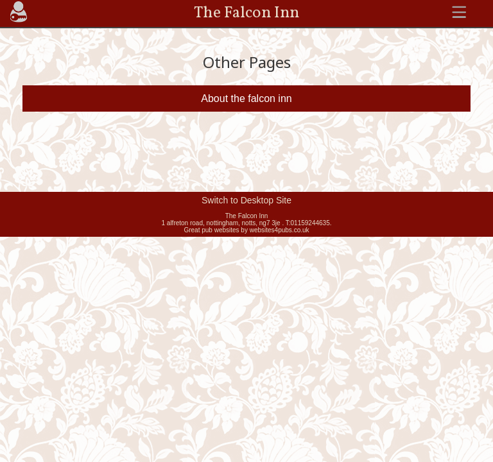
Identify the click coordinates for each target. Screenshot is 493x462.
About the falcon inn (246, 98)
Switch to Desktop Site (246, 200)
